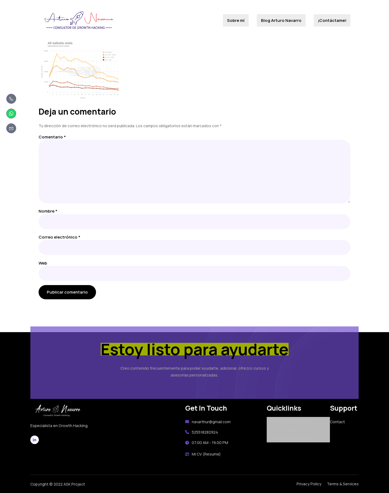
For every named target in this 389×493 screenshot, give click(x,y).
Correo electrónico (59, 237)
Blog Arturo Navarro (281, 20)
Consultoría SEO (281, 429)
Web (43, 263)
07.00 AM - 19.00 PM (206, 442)
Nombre (48, 211)
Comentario (52, 137)
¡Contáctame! (332, 20)
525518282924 (201, 432)
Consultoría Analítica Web (290, 438)
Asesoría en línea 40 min (288, 421)
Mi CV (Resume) (203, 454)
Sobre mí (236, 20)
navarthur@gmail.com (208, 421)
